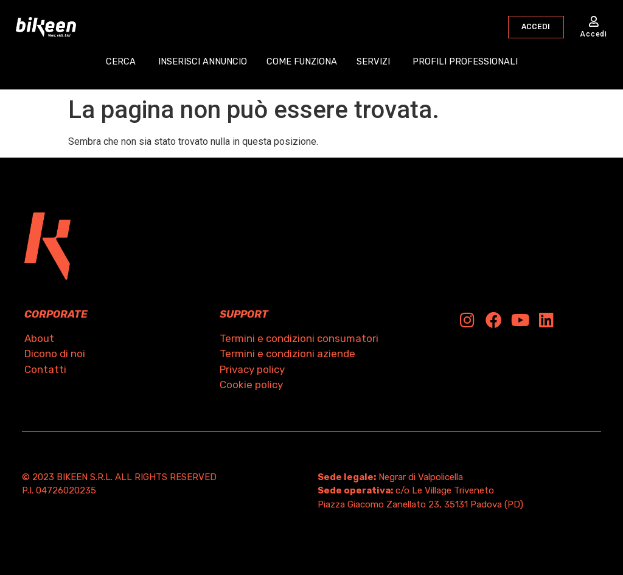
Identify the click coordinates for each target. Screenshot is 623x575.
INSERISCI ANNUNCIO (201, 62)
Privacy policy (252, 369)
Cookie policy (251, 384)
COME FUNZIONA (302, 62)
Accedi (593, 34)
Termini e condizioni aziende (287, 353)
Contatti (45, 369)
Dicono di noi (54, 353)
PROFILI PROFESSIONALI (467, 62)
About (39, 338)
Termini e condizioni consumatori (299, 338)
